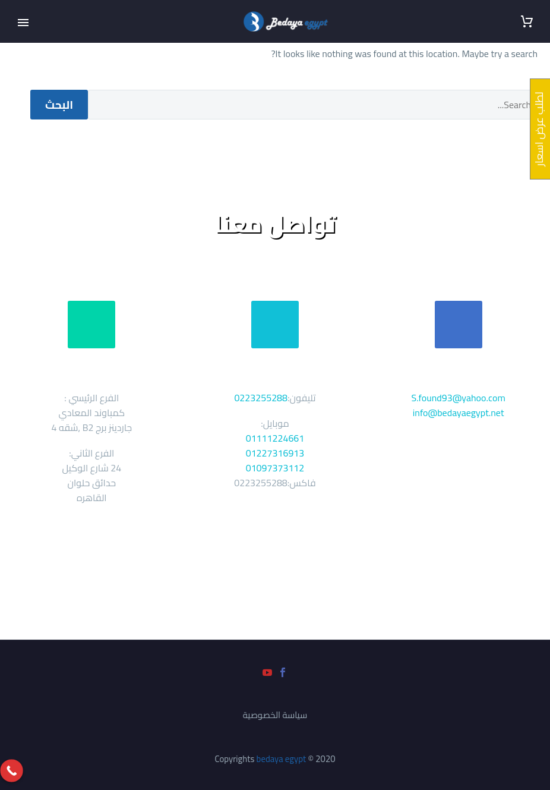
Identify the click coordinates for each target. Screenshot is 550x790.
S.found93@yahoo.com (458, 398)
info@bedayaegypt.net (458, 412)
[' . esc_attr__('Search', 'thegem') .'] (313, 104)
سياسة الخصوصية (275, 715)
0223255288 (260, 398)
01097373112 (275, 468)
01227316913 (275, 453)
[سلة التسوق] (527, 21)
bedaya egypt (281, 759)
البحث (59, 104)
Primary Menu (23, 22)
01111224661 (275, 438)
